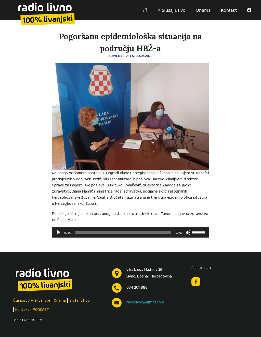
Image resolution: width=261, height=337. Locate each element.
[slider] (123, 232)
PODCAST (41, 310)
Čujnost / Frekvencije (31, 301)
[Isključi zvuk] (188, 232)
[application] (130, 232)
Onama (203, 10)
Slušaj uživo (172, 10)
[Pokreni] (58, 232)
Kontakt (229, 10)
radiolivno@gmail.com (145, 302)
